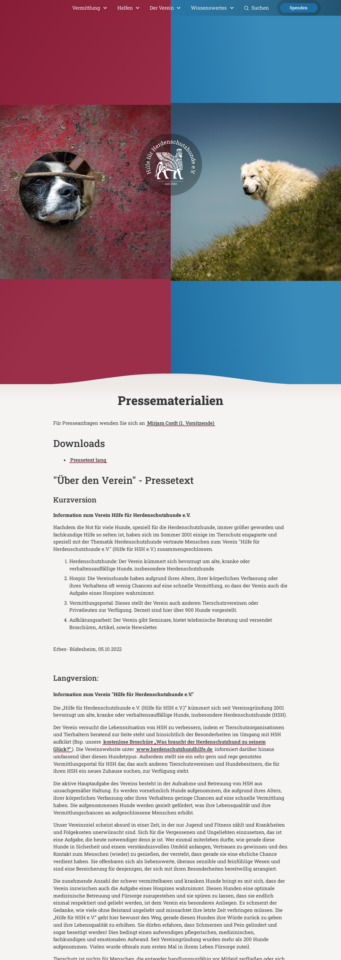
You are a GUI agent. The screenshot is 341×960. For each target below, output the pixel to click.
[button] (89, 8)
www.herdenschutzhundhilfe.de (174, 749)
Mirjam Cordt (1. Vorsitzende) (180, 423)
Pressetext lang (88, 460)
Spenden (299, 8)
